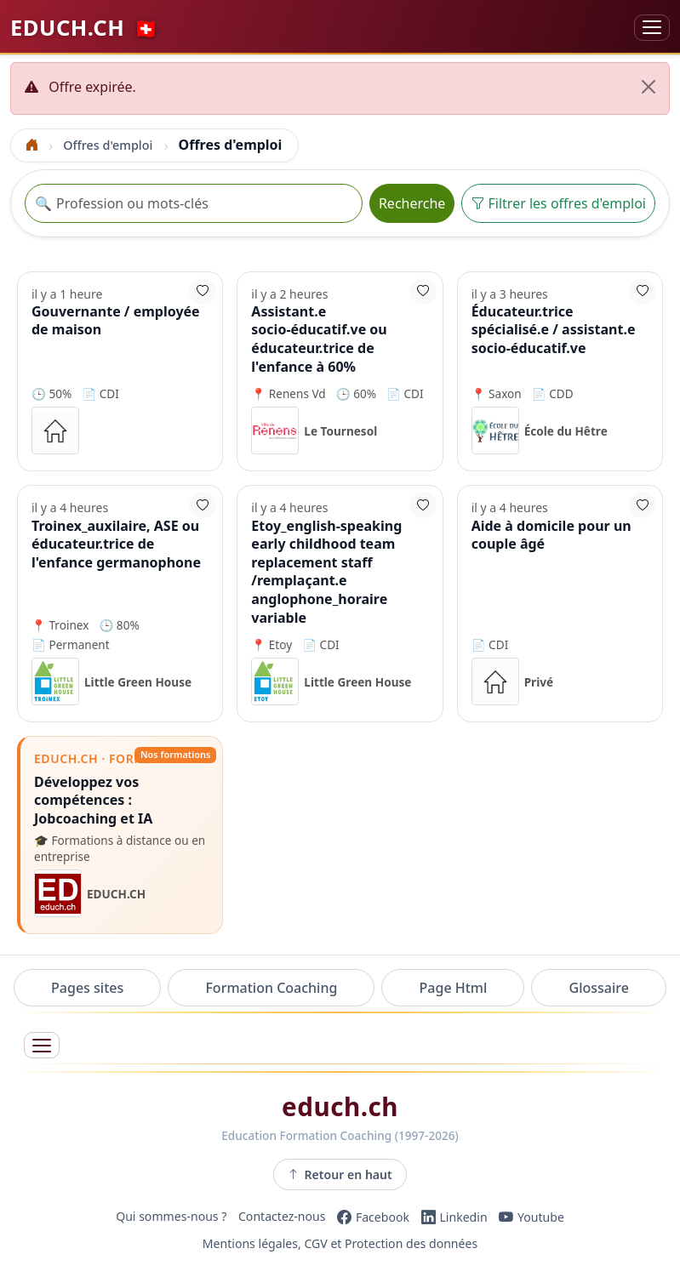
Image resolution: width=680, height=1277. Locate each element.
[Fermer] (648, 87)
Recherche (412, 203)
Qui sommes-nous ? (171, 1217)
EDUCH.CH (84, 27)
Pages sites (87, 987)
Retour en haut (340, 1174)
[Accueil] (32, 145)
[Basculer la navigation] (652, 27)
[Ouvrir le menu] (42, 1045)
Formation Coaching (271, 987)
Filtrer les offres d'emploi (558, 203)
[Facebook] (373, 1216)
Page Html (454, 987)
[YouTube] (531, 1216)
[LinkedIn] (454, 1216)
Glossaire (599, 987)
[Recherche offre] (194, 203)
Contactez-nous (282, 1217)
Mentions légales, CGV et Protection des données (340, 1244)
